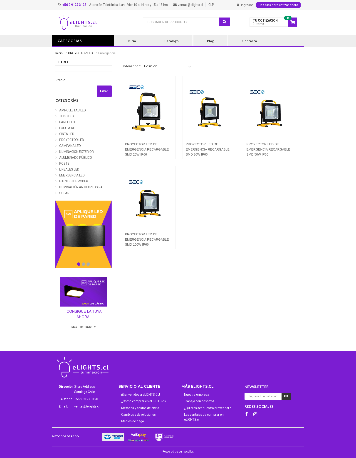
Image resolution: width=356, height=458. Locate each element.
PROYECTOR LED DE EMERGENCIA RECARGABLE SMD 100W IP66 (147, 239)
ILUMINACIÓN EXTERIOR (76, 152)
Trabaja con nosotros (199, 401)
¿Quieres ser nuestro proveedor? (207, 408)
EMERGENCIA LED (72, 175)
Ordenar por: (131, 66)
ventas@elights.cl (86, 406)
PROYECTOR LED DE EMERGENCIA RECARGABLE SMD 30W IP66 (208, 149)
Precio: (60, 80)
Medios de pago (132, 421)
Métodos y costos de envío (140, 408)
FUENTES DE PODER (73, 181)
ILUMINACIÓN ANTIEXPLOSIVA (81, 187)
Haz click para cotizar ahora (278, 5)
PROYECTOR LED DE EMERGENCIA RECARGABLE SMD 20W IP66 (147, 149)
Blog (210, 41)
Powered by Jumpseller (178, 451)
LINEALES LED (69, 169)
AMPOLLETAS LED (72, 110)
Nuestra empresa (196, 394)
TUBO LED (66, 116)
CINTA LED (66, 134)
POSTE (64, 163)
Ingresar (245, 5)
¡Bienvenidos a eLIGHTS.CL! (140, 394)
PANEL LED (67, 122)
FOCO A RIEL (68, 128)
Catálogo (171, 41)
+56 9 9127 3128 (86, 399)
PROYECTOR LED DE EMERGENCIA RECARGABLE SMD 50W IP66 (268, 149)
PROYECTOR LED (80, 53)
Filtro (104, 91)
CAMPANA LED (70, 146)
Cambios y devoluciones (138, 414)
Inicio (132, 41)
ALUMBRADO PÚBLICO (75, 157)
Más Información (83, 326)
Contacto (249, 41)
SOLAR (64, 193)
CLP (211, 5)
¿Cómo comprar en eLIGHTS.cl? (143, 401)
